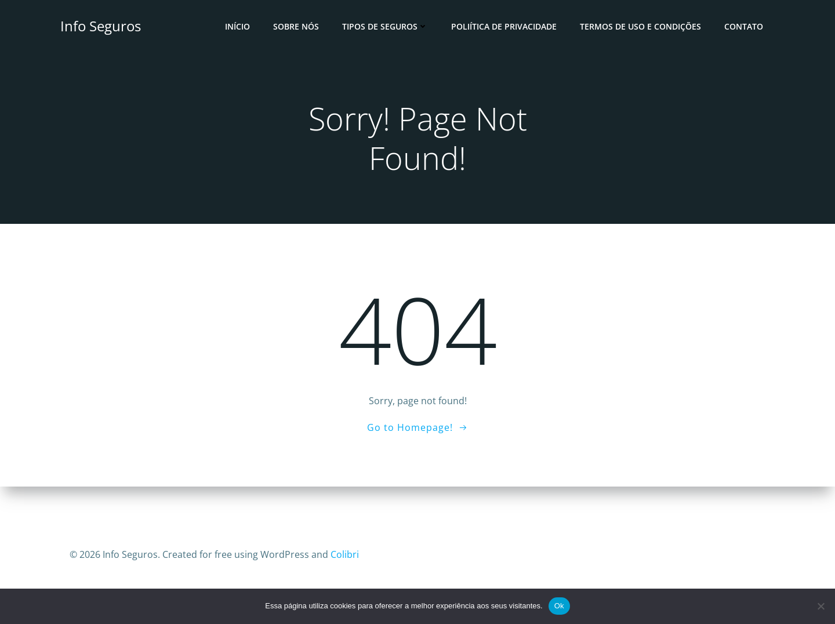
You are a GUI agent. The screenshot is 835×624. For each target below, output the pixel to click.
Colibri (345, 554)
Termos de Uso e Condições (640, 26)
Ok (559, 605)
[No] (820, 606)
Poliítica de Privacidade (504, 26)
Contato (743, 26)
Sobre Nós (296, 26)
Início (237, 26)
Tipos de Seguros (385, 26)
